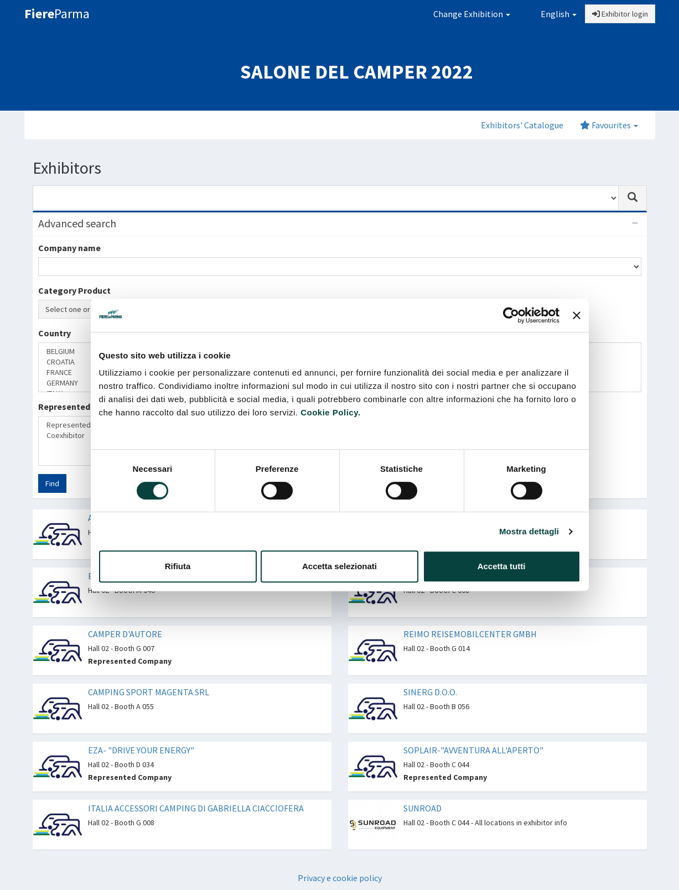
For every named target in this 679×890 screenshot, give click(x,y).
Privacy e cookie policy (340, 877)
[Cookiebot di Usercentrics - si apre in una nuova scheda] (511, 315)
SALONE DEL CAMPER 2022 (356, 71)
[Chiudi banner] (576, 315)
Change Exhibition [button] (471, 13)
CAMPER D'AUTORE (125, 633)
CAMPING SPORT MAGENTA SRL (148, 692)
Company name (69, 247)
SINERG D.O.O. (430, 692)
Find (52, 483)
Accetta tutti (502, 566)
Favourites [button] (609, 125)
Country (54, 333)
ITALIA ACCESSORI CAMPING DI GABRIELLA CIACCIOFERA (196, 808)
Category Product (74, 290)
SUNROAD (422, 808)
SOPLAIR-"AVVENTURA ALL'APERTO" (473, 750)
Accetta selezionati (339, 566)
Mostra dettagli (529, 531)
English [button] (551, 13)
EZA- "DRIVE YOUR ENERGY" (141, 750)
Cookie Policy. (330, 412)
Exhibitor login (620, 14)
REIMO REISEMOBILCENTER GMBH (470, 633)
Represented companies (87, 406)
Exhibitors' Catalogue (522, 125)
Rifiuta (178, 566)
